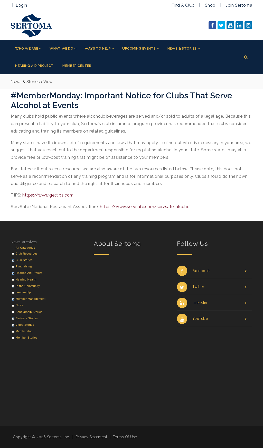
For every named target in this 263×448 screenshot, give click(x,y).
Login (21, 5)
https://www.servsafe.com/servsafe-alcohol (145, 206)
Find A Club (183, 5)
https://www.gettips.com (48, 195)
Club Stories (24, 260)
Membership (24, 331)
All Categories (25, 247)
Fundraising (24, 266)
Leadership (23, 292)
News (19, 305)
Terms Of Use (125, 437)
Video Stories (25, 324)
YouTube (212, 318)
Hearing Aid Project (29, 272)
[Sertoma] (31, 25)
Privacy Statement (91, 437)
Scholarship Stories (29, 311)
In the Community (28, 285)
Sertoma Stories (27, 318)
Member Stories (26, 337)
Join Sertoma (239, 5)
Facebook (212, 271)
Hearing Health (26, 279)
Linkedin (212, 303)
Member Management (30, 298)
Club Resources (26, 253)
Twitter (212, 287)
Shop (210, 5)
